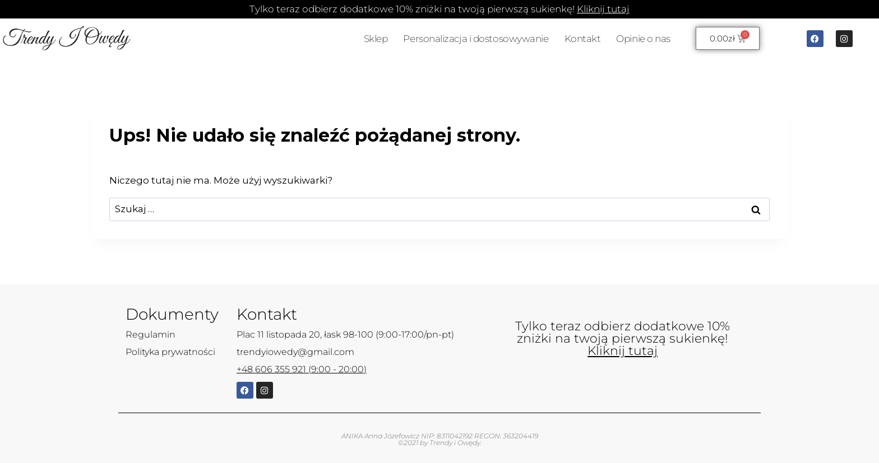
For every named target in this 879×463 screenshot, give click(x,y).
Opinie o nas (643, 38)
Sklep (376, 38)
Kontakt (583, 38)
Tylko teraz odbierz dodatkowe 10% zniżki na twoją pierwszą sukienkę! (439, 9)
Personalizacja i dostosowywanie (475, 38)
